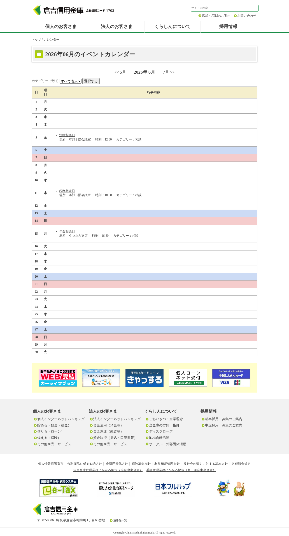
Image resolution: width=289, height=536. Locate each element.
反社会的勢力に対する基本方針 (206, 464)
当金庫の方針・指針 (164, 425)
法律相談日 (67, 135)
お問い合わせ (246, 15)
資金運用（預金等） (108, 425)
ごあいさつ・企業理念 (166, 419)
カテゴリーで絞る (45, 81)
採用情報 (228, 26)
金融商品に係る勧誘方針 (84, 464)
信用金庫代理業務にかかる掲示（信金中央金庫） (108, 470)
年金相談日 (67, 231)
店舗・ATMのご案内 (216, 15)
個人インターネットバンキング (61, 419)
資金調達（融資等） (108, 431)
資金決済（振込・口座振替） (115, 438)
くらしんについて (172, 26)
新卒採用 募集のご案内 (223, 419)
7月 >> (169, 72)
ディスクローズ (161, 431)
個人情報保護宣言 (50, 464)
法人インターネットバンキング (117, 419)
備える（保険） (49, 438)
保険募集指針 (141, 464)
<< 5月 (120, 72)
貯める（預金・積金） (54, 425)
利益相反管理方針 (167, 464)
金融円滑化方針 (117, 464)
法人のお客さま (117, 26)
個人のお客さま (61, 26)
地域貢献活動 (159, 438)
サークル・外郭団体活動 (167, 444)
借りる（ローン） (50, 431)
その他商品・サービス (54, 444)
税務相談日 (67, 191)
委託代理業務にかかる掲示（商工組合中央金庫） (181, 470)
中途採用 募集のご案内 (223, 425)
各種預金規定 (241, 464)
